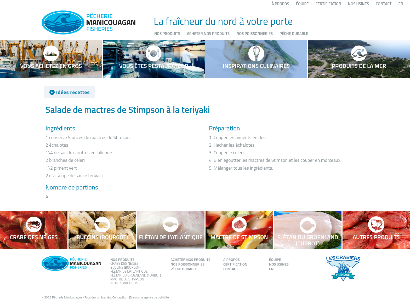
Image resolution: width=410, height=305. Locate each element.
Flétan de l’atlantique (128, 271)
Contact (383, 4)
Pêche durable (294, 34)
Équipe (302, 4)
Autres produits (124, 283)
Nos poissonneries (254, 34)
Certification (328, 4)
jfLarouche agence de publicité (149, 297)
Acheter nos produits (208, 34)
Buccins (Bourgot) (125, 267)
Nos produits (167, 34)
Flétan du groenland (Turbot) (135, 275)
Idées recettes (69, 92)
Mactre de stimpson (127, 279)
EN (400, 4)
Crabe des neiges (124, 263)
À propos (280, 4)
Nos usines (358, 4)
